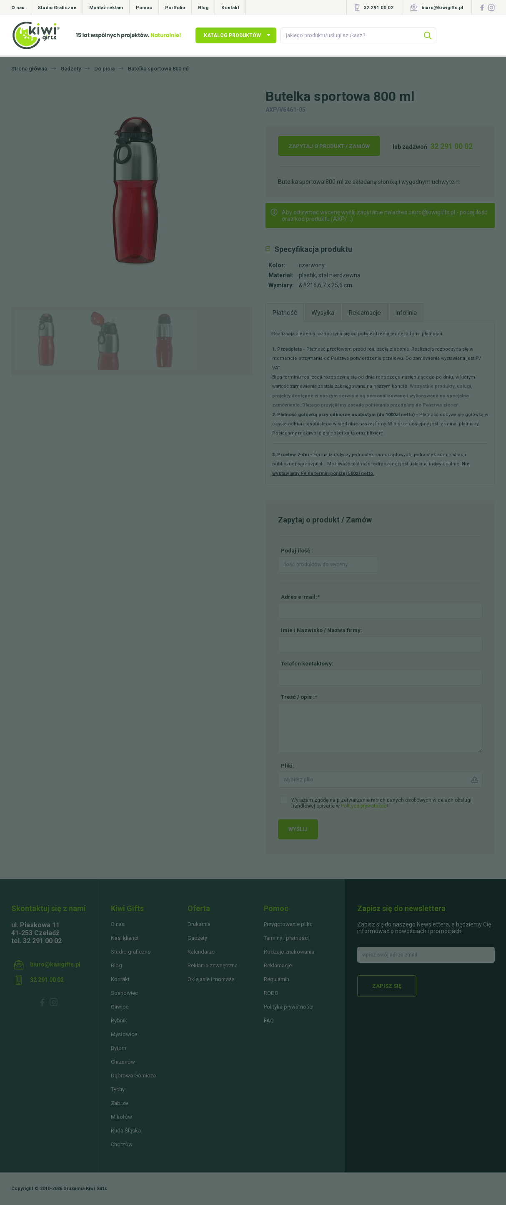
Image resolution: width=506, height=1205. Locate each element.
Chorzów (122, 1144)
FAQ (269, 1020)
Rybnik (119, 1020)
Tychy (118, 1089)
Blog (203, 7)
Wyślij (298, 829)
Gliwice (119, 1007)
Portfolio (175, 7)
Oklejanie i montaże (211, 979)
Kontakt (230, 7)
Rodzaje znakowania (289, 952)
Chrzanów (123, 1062)
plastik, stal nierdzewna (330, 275)
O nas (18, 7)
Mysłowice (124, 1034)
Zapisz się (386, 986)
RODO (271, 993)
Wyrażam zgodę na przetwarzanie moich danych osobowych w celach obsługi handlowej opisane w (381, 803)
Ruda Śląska (126, 1130)
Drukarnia (199, 924)
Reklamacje (278, 965)
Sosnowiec (124, 993)
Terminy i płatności (286, 938)
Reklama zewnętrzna (213, 965)
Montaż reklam (106, 7)
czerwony (312, 265)
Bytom (118, 1048)
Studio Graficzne (57, 7)
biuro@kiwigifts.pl (442, 7)
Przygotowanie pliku (288, 924)
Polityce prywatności (364, 806)
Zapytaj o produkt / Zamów (329, 146)
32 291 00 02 (378, 7)
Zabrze (119, 1103)
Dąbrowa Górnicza (133, 1075)
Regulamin (276, 979)
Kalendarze (201, 952)
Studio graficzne (130, 952)
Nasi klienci (124, 938)
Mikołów (121, 1117)
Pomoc (144, 7)
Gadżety (197, 938)
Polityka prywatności (288, 1007)
